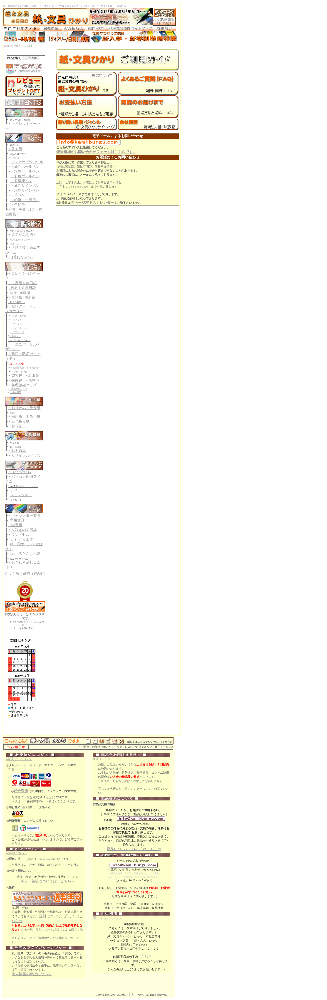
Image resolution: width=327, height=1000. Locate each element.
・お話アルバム (20, 257)
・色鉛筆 (17, 205)
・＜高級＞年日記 (22, 283)
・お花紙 (15, 426)
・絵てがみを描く (22, 235)
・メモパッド (17, 332)
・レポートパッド (19, 328)
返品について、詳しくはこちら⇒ (134, 849)
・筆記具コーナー (17, 154)
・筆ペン (17, 195)
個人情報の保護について (32, 974)
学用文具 (17, 520)
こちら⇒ (148, 956)
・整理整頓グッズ (22, 385)
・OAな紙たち (19, 472)
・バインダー (17, 320)
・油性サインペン (25, 186)
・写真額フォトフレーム (20, 239)
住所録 (30, 297)
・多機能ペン (21, 181)
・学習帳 (15, 525)
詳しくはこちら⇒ (107, 918)
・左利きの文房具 (22, 530)
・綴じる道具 (14, 447)
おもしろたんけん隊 (24, 554)
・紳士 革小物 (19, 371)
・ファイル (16, 324)
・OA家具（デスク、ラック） (23, 486)
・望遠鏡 (15, 376)
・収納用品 (15, 392)
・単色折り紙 (19, 421)
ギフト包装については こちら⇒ (47, 881)
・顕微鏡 (15, 380)
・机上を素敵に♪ (16, 302)
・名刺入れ (15, 336)
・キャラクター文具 (24, 515)
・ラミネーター (16, 500)
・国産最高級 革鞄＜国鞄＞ (25, 367)
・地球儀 (32, 380)
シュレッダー (21, 495)
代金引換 (21, 791)
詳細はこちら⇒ (19, 759)
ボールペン (30, 166)
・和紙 (11, 413)
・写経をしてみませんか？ (21, 231)
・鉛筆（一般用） (25, 200)
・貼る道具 (17, 451)
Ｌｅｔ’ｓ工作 (21, 539)
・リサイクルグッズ (24, 455)
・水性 (15, 171)
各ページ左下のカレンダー (92, 203)
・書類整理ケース (18, 389)
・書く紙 (15, 149)
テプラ (15, 490)
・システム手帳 (18, 316)
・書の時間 (13, 145)
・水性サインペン (25, 190)
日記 (13, 292)
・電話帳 (15, 297)
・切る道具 (13, 443)
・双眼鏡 (32, 376)
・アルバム (13, 243)
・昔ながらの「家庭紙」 (20, 120)
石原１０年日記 (23, 288)
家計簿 (25, 292)
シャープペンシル (28, 162)
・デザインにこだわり (19, 340)
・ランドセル (19, 534)
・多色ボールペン (25, 176)
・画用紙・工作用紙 (24, 417)
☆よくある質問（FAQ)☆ (25, 573)
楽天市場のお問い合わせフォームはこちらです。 (96, 152)
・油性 (15, 166)
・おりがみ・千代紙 (24, 408)
